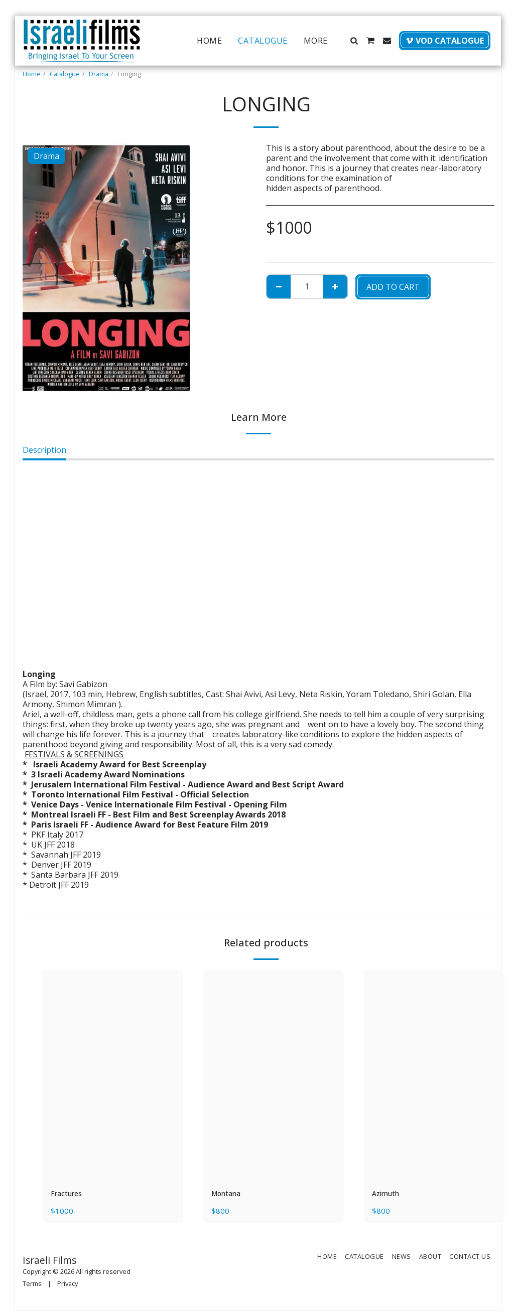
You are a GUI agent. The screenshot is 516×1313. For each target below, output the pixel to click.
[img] (113, 1075)
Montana (228, 1194)
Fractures (69, 1194)
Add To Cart (393, 286)
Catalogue (65, 73)
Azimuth (388, 1194)
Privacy (67, 1284)
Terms (32, 1284)
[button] (353, 41)
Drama (98, 73)
